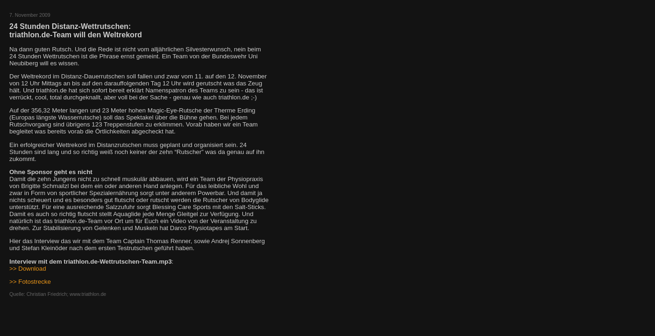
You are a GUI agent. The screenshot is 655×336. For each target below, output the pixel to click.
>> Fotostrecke (30, 281)
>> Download (27, 268)
